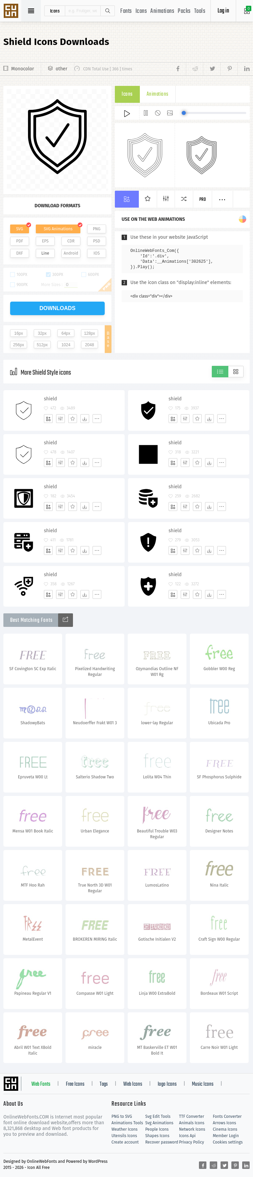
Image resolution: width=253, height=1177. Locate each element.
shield (50, 399)
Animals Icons (191, 1123)
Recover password (161, 1142)
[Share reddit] (194, 69)
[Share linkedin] (243, 69)
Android (71, 253)
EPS (45, 241)
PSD (96, 241)
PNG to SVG (121, 1116)
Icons (141, 11)
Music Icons (202, 1084)
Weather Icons (124, 1129)
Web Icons (132, 1084)
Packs (184, 11)
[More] (97, 418)
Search (107, 11)
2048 (89, 345)
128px (89, 333)
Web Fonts (40, 1084)
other (61, 69)
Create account (125, 1142)
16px (18, 333)
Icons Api (187, 1135)
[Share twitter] (211, 69)
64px (65, 333)
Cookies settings (228, 1142)
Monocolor (22, 69)
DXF (19, 253)
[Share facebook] (180, 69)
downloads (58, 308)
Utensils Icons (124, 1135)
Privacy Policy (191, 1142)
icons (55, 10)
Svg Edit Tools (158, 1116)
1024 (66, 345)
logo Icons (167, 1084)
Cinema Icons (225, 1129)
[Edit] (60, 418)
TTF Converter (191, 1116)
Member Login (226, 1135)
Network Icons (192, 1129)
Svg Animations (159, 1123)
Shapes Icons (157, 1135)
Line (45, 253)
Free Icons (75, 1084)
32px (42, 333)
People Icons (157, 1129)
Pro (202, 200)
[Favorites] (72, 418)
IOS (97, 253)
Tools (200, 11)
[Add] (48, 418)
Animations (162, 11)
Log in (223, 11)
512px (42, 345)
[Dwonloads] (84, 418)
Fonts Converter (227, 1116)
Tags (104, 1084)
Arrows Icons (224, 1123)
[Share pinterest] (228, 69)
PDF (19, 241)
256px (18, 345)
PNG (97, 229)
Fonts (126, 11)
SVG (19, 229)
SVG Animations (58, 229)
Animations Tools (127, 1123)
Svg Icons (11, 11)
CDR (71, 241)
